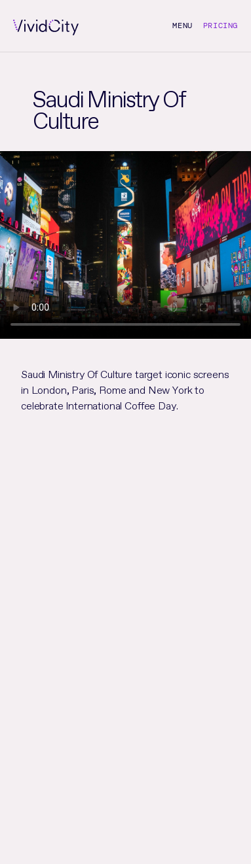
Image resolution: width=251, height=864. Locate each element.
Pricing (220, 25)
